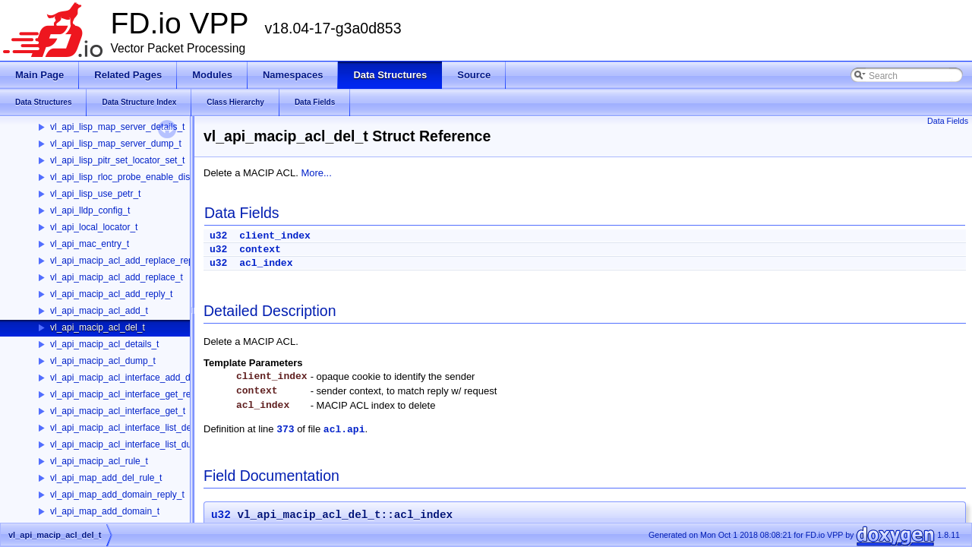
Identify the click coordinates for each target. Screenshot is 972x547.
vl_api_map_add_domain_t (104, 511)
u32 (218, 236)
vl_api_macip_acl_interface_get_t (117, 411)
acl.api (344, 429)
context (260, 249)
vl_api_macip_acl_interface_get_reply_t (130, 394)
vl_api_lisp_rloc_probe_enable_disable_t (132, 177)
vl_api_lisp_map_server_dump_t (115, 143)
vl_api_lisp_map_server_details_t (117, 127)
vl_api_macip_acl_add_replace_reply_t (128, 260)
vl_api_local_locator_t (93, 227)
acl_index (265, 263)
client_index (275, 236)
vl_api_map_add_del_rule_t (106, 478)
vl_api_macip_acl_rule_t (99, 461)
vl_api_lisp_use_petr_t (95, 193)
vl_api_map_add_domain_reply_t (117, 494)
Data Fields (947, 120)
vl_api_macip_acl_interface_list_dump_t (131, 444)
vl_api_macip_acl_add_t (99, 310)
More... (316, 173)
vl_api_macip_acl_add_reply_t (111, 294)
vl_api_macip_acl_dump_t (103, 361)
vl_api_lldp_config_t (90, 210)
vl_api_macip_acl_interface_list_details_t (132, 427)
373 (285, 429)
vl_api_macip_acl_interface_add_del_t (127, 377)
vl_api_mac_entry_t (89, 244)
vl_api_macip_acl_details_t (104, 344)
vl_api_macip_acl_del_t (97, 327)
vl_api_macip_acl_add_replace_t (116, 277)
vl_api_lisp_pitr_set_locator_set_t (117, 160)
